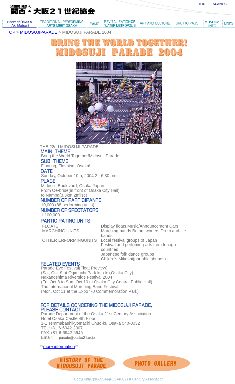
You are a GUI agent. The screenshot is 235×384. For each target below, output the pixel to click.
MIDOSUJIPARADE (38, 32)
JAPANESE (220, 4)
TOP (201, 4)
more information (59, 346)
